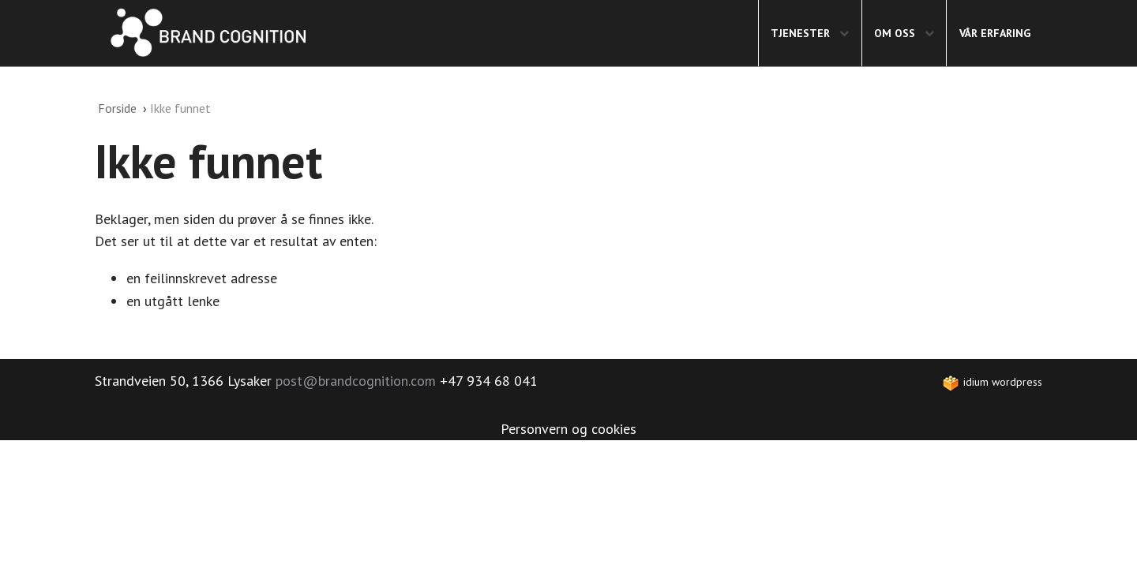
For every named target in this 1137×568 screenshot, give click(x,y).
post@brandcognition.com (356, 381)
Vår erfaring (994, 33)
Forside (119, 108)
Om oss (906, 33)
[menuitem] (809, 33)
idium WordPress (992, 382)
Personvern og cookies (568, 429)
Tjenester (812, 33)
